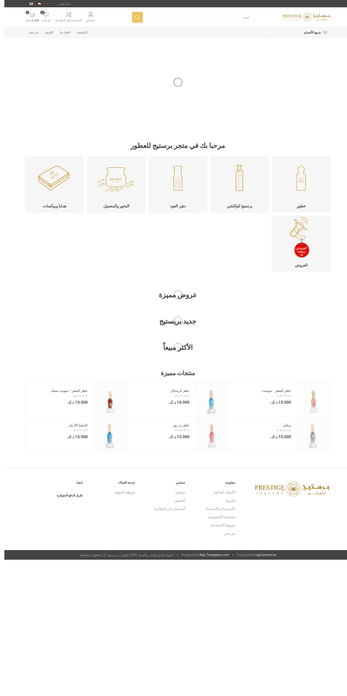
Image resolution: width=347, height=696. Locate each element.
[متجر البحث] (194, 17)
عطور (297, 206)
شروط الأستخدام (218, 525)
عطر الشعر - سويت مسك (64, 391)
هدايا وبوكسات (50, 206)
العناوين (175, 500)
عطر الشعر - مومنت (272, 391)
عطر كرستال (175, 391)
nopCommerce (261, 555)
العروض (297, 265)
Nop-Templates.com (210, 555)
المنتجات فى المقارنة (64, 20)
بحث (133, 17)
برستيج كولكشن (235, 206)
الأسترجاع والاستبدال (216, 509)
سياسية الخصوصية (217, 517)
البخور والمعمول (112, 206)
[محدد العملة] (54, 3)
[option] (275, 416)
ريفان (283, 425)
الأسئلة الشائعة (220, 492)
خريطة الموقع (121, 492)
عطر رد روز (177, 425)
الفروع (226, 500)
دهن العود (173, 206)
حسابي (86, 20)
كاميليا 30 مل (73, 425)
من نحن (225, 533)
